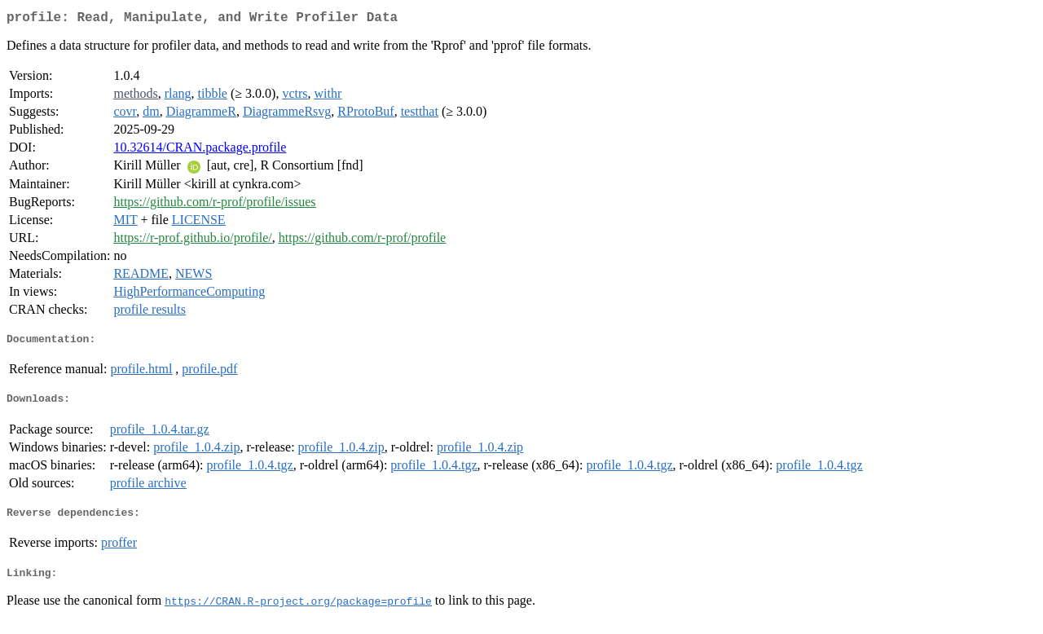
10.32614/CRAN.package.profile (199, 150)
